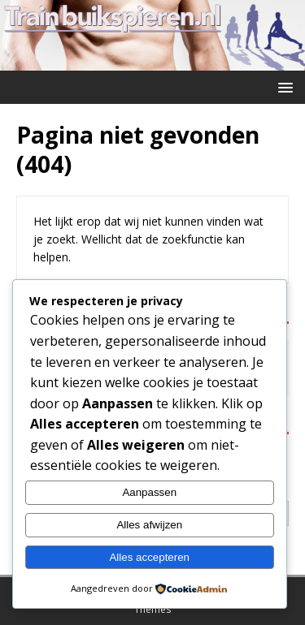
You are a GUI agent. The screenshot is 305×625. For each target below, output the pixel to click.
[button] (282, 86)
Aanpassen (149, 492)
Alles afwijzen (149, 525)
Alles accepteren (149, 557)
